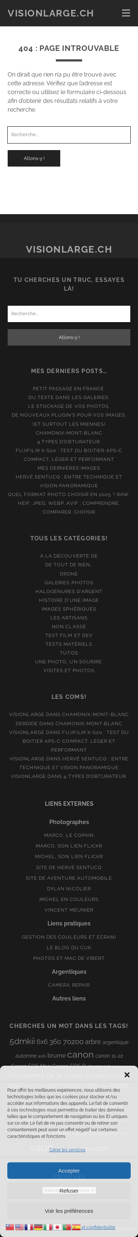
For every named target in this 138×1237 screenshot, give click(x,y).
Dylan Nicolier (69, 888)
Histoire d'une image (69, 600)
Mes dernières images (69, 468)
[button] (127, 1074)
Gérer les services (67, 1149)
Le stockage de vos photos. (69, 406)
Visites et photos (69, 670)
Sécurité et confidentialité (89, 1227)
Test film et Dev (69, 635)
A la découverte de (69, 556)
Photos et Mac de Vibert (69, 958)
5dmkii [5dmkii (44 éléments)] (22, 1041)
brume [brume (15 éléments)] (56, 1055)
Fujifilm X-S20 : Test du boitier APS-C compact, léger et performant (76, 741)
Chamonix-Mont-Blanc (69, 433)
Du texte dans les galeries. (69, 397)
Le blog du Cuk (69, 947)
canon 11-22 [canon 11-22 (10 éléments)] (109, 1056)
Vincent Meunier (69, 910)
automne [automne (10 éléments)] (26, 1056)
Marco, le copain (69, 835)
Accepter (69, 1170)
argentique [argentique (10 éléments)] (116, 1042)
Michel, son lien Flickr (69, 856)
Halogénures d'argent (69, 591)
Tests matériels (69, 644)
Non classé (69, 626)
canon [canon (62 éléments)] (80, 1054)
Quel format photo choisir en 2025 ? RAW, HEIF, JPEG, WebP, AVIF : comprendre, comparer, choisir (69, 503)
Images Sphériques (69, 609)
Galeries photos (69, 582)
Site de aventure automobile (69, 878)
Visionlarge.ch (51, 13)
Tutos (69, 653)
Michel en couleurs (69, 899)
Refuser (69, 1191)
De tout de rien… (69, 564)
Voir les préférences (69, 1211)
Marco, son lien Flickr (69, 846)
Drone (69, 574)
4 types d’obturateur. (69, 441)
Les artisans (69, 618)
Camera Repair (69, 985)
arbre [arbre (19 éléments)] (93, 1042)
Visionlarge (26, 714)
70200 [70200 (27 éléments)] (73, 1041)
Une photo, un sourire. (69, 661)
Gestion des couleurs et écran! (69, 937)
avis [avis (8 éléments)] (42, 1056)
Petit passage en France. (69, 388)
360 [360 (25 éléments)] (55, 1041)
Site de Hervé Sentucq (69, 867)
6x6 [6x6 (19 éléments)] (42, 1042)
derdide (27, 723)
